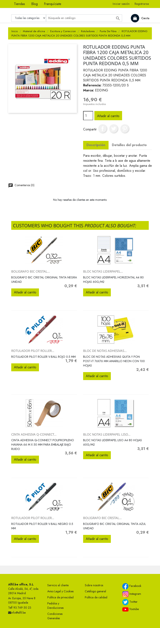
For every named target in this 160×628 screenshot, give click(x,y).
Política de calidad (96, 597)
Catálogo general (95, 591)
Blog (34, 3)
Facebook (131, 586)
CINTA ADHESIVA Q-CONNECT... (33, 434)
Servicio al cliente (58, 585)
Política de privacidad (60, 597)
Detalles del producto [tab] (129, 145)
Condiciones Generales (54, 616)
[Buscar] (84, 18)
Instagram (131, 594)
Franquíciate (52, 3)
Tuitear (113, 128)
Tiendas (19, 3)
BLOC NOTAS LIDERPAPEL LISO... (106, 434)
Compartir (102, 128)
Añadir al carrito (108, 116)
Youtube (130, 609)
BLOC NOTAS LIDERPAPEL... (103, 271)
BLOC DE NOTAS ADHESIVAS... (105, 351)
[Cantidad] (88, 115)
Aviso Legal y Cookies (60, 591)
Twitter (130, 602)
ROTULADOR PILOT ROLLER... (32, 351)
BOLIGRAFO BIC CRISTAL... (30, 271)
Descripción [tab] (95, 145)
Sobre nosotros (94, 585)
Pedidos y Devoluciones (55, 605)
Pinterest (124, 128)
